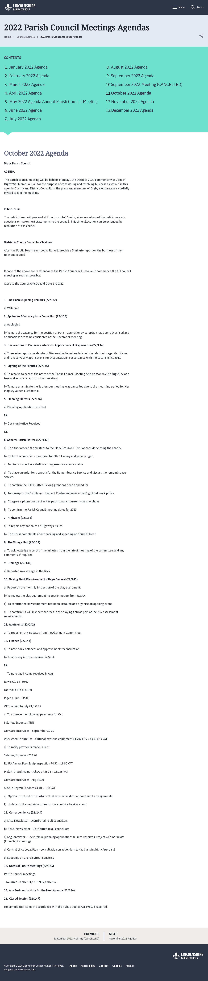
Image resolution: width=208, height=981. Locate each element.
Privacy (129, 965)
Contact (103, 965)
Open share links (201, 36)
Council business (26, 36)
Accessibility (88, 965)
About (73, 965)
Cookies (117, 965)
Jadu (32, 969)
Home (7, 36)
